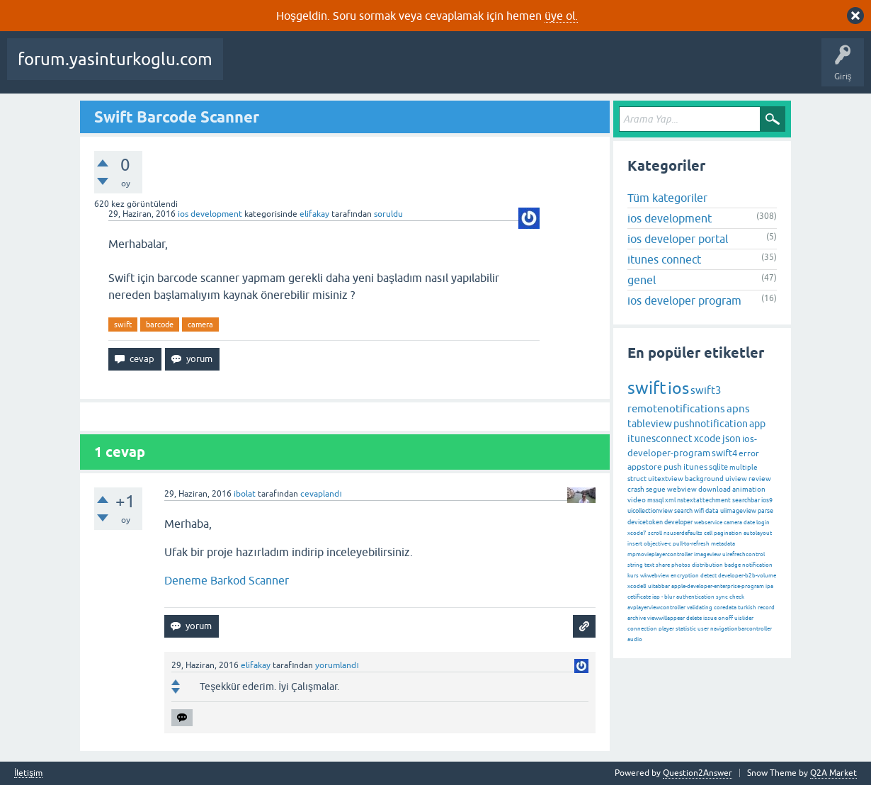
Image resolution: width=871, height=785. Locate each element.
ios (678, 388)
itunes (695, 467)
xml (670, 500)
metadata (723, 544)
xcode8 (637, 586)
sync (722, 597)
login (763, 522)
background (704, 478)
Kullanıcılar (553, 69)
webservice (708, 522)
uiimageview (738, 510)
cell (708, 533)
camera (200, 324)
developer (678, 522)
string (635, 565)
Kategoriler (493, 69)
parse (765, 510)
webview (682, 489)
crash (635, 489)
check (736, 597)
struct (637, 478)
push (673, 467)
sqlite (718, 467)
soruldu (388, 214)
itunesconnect (660, 438)
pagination (728, 533)
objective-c (657, 544)
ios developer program (684, 300)
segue (656, 489)
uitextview (665, 478)
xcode (707, 438)
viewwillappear (666, 618)
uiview (736, 478)
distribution (707, 565)
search (683, 510)
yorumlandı (336, 665)
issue (710, 618)
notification (757, 565)
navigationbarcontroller (741, 629)
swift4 (724, 453)
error (749, 453)
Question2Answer (697, 773)
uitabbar (659, 586)
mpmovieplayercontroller (660, 554)
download (714, 489)
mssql (655, 500)
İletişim (28, 773)
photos (680, 565)
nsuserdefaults (683, 533)
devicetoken (645, 522)
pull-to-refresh (691, 544)
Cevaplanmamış (376, 69)
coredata (725, 607)
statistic (686, 629)
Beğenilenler (303, 69)
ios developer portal (677, 238)
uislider (743, 618)
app (757, 423)
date (749, 522)
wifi (699, 510)
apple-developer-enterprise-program (717, 586)
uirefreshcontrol (743, 554)
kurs (633, 575)
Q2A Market (833, 773)
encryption (685, 575)
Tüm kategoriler (667, 197)
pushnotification (710, 423)
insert (634, 544)
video (636, 500)
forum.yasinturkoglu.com (115, 59)
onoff (725, 618)
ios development (210, 214)
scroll (655, 533)
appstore (644, 467)
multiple (743, 467)
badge (732, 565)
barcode (159, 324)
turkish (747, 607)
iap (656, 597)
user (703, 629)
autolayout (758, 533)
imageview (707, 554)
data (712, 510)
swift (123, 324)
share (663, 565)
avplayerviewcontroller (656, 607)
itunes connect (664, 259)
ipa (769, 586)
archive (636, 618)
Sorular (247, 69)
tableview (649, 423)
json (731, 438)
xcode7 (637, 533)
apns (738, 408)
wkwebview (654, 575)
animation (748, 489)
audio (634, 639)
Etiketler (440, 69)
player (666, 629)
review (759, 478)
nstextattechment (704, 500)
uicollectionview (650, 510)
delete (694, 618)
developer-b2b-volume (747, 575)
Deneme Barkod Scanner (226, 580)
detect (708, 575)
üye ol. (561, 15)
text (649, 565)
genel (641, 279)
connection (642, 629)
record (766, 607)
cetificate (639, 597)
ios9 (767, 500)
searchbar (746, 500)
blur (669, 597)
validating (699, 607)
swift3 (705, 390)
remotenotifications (676, 408)
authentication (695, 597)
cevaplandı (320, 494)
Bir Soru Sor (611, 69)
